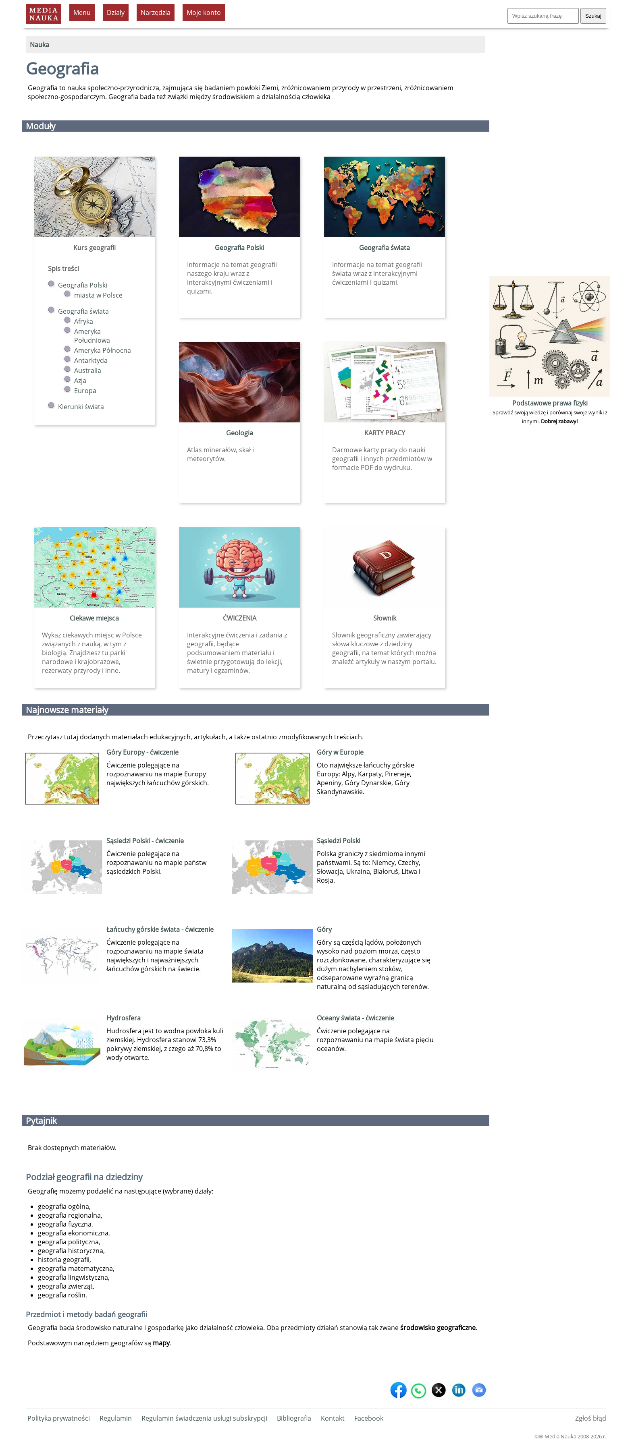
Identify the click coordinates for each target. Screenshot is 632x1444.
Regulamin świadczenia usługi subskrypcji (204, 1418)
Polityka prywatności (58, 1418)
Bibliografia (294, 1418)
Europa (85, 390)
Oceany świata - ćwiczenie (355, 1018)
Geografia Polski (82, 285)
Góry (324, 929)
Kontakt (333, 1418)
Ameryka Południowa (92, 336)
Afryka (83, 321)
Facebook (368, 1418)
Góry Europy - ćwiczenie (142, 752)
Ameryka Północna (102, 350)
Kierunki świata (81, 406)
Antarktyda (91, 360)
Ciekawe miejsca (94, 618)
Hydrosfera (123, 1018)
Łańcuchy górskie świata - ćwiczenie (160, 929)
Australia (87, 370)
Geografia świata (83, 311)
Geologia (239, 432)
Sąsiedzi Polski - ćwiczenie (145, 840)
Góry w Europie (340, 752)
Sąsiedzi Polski (338, 840)
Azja (80, 380)
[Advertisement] (549, 153)
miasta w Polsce (98, 295)
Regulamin (116, 1418)
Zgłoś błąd (590, 1418)
